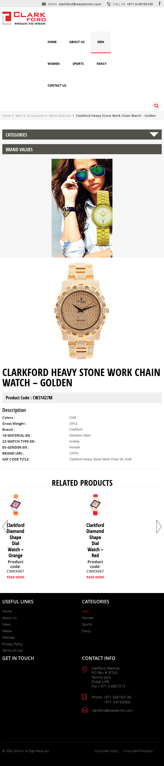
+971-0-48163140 (140, 4)
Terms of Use (12, 650)
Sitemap (8, 637)
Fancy (102, 64)
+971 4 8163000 (117, 702)
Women (54, 64)
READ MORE (15, 577)
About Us (77, 42)
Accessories (36, 115)
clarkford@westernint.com (80, 4)
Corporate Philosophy (138, 751)
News (6, 624)
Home (52, 42)
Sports (78, 64)
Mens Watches (60, 115)
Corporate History (107, 751)
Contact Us (57, 85)
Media (7, 631)
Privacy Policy (12, 644)
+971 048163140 (117, 697)
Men (100, 42)
